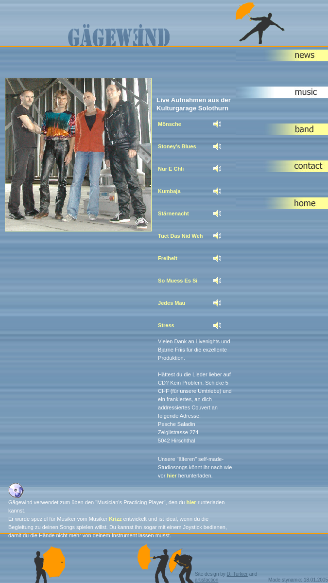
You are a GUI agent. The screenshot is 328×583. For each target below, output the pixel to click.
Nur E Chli (171, 169)
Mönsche (169, 124)
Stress (166, 325)
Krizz (115, 519)
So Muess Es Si (177, 280)
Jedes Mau (171, 303)
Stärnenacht (173, 213)
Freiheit (167, 258)
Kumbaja (169, 191)
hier (171, 475)
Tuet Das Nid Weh (180, 236)
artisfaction (206, 580)
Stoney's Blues (177, 146)
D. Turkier (237, 574)
